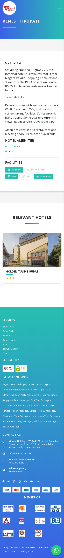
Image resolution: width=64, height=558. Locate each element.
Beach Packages (11, 426)
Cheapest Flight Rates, (39, 389)
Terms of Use (9, 551)
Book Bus (7, 335)
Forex (6, 353)
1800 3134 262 (16, 462)
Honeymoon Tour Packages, (45, 416)
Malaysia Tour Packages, (44, 395)
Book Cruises (9, 340)
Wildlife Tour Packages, (46, 421)
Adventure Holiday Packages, (18, 421)
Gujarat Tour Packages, (15, 384)
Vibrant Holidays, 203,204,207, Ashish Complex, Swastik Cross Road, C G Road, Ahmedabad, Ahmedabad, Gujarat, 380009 (34, 444)
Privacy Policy (27, 551)
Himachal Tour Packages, (16, 410)
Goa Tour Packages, (41, 400)
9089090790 (15, 471)
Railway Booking (11, 348)
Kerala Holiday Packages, (43, 410)
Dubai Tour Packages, (39, 384)
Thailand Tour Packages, (15, 405)
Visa (5, 344)
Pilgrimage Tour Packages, (16, 416)
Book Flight (8, 331)
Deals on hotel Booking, (15, 389)
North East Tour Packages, (42, 405)
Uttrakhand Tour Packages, (17, 395)
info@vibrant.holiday (20, 453)
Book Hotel (8, 326)
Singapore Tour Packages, (16, 400)
